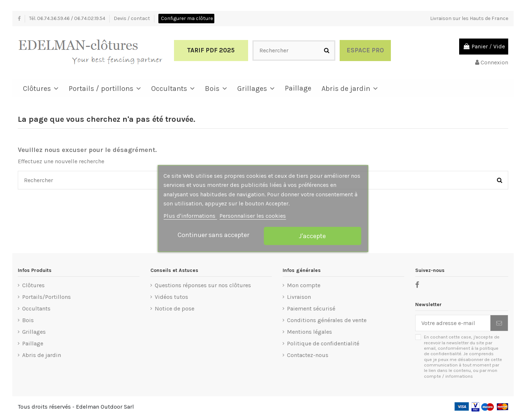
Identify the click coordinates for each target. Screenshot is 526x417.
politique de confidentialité (461, 350)
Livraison (299, 296)
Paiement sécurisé (311, 308)
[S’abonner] (499, 323)
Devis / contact (132, 18)
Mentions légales (309, 331)
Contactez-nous (307, 355)
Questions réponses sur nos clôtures (203, 285)
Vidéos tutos (171, 296)
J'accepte (312, 236)
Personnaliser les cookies (252, 215)
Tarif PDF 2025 (211, 50)
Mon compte (303, 285)
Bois (28, 320)
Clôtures (33, 285)
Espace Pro (365, 50)
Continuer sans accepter (213, 235)
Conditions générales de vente (327, 320)
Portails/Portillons (46, 296)
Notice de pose (174, 308)
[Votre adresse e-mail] (453, 323)
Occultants (36, 308)
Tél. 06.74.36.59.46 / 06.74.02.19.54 (67, 18)
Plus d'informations (190, 215)
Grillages (34, 331)
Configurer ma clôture (187, 18)
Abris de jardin (41, 355)
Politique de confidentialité (323, 343)
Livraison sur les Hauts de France (469, 18)
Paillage (32, 343)
